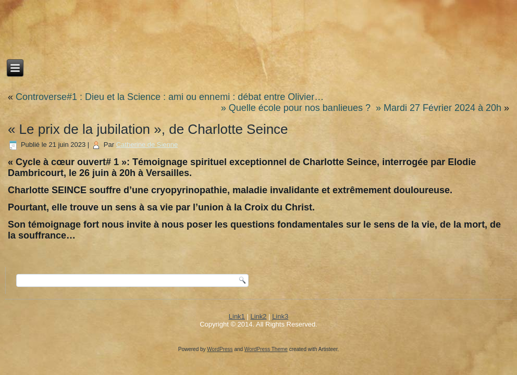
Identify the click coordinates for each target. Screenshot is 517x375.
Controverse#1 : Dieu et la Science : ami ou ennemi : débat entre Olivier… (170, 97)
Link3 (280, 316)
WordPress (219, 349)
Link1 (237, 316)
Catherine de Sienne (147, 144)
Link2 (258, 316)
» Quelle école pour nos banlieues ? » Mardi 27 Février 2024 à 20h (361, 108)
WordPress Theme (266, 349)
